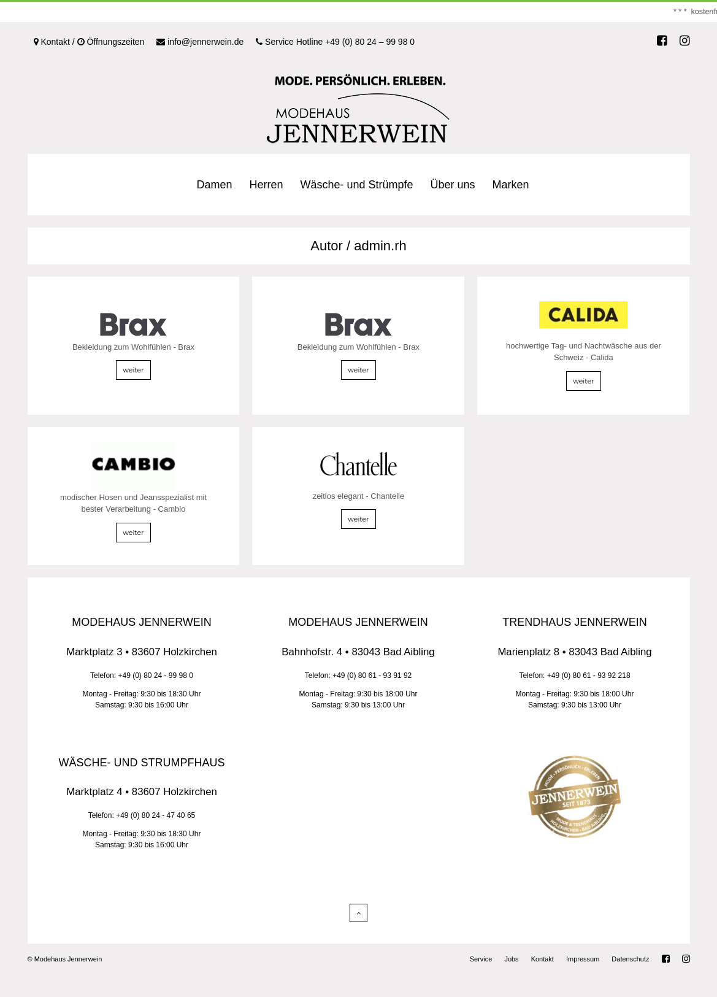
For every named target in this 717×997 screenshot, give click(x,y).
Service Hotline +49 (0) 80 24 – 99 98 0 (335, 42)
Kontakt (542, 959)
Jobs (511, 959)
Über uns (453, 185)
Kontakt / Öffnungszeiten (89, 42)
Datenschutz (630, 959)
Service (481, 959)
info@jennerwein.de (199, 42)
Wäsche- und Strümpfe (356, 185)
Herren (266, 185)
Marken (511, 185)
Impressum (582, 959)
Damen (214, 185)
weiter (133, 370)
